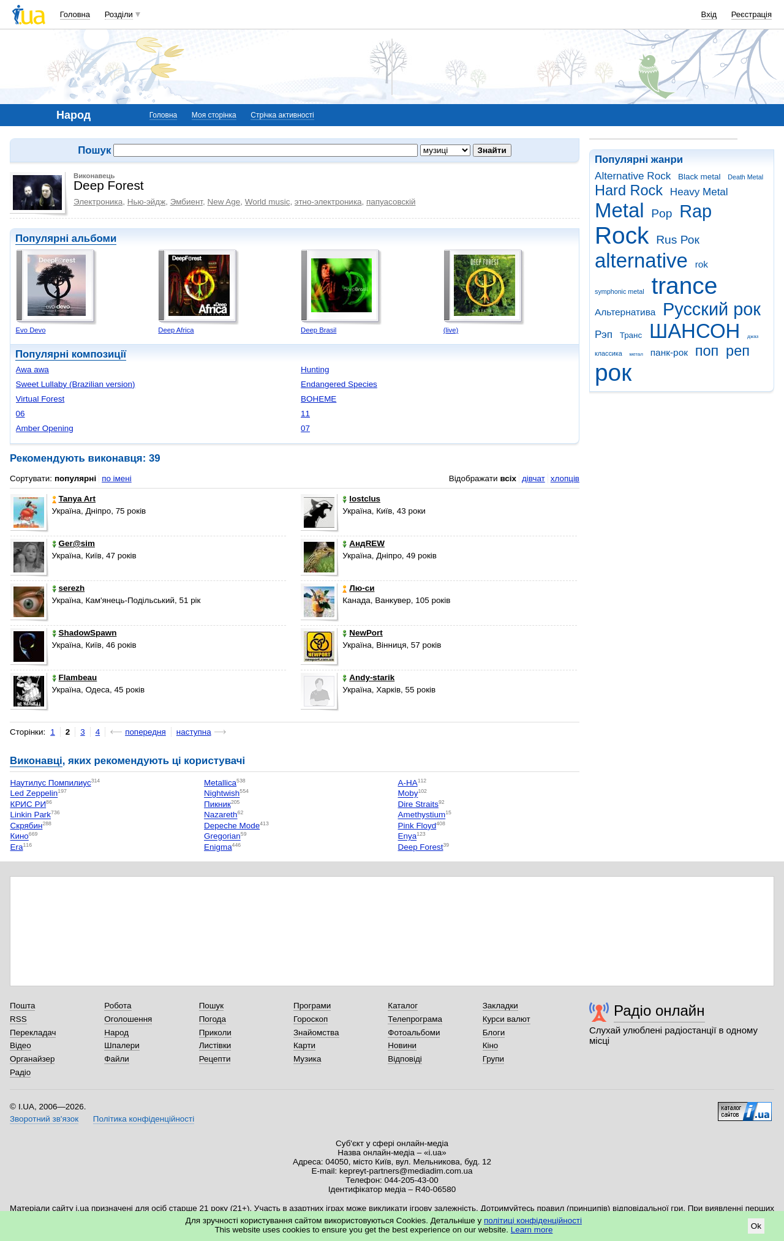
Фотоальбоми (414, 1032)
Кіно (491, 1045)
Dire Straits (418, 804)
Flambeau (74, 677)
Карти (304, 1045)
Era (16, 847)
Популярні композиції (70, 354)
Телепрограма (415, 1019)
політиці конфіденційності (533, 1220)
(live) (450, 330)
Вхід (709, 14)
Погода (212, 1019)
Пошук (211, 1005)
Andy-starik (368, 677)
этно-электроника (328, 201)
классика (608, 353)
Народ (116, 1032)
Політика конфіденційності (143, 1118)
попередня (145, 732)
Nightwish (221, 793)
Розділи (119, 14)
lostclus (361, 498)
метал (636, 354)
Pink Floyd (417, 825)
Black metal (699, 176)
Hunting (315, 369)
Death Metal (745, 177)
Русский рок (712, 309)
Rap (695, 211)
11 (305, 413)
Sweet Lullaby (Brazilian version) (75, 384)
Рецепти (215, 1058)
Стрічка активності (282, 115)
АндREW (363, 543)
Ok (756, 1226)
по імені (117, 478)
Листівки (215, 1045)
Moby (408, 793)
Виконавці (36, 761)
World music (267, 201)
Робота (117, 1005)
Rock (622, 235)
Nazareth (221, 815)
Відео (20, 1045)
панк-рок (669, 352)
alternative (641, 260)
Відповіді (405, 1058)
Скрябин (26, 825)
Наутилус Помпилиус (50, 782)
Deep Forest (420, 847)
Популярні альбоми (65, 238)
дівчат (533, 478)
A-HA (408, 782)
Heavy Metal (699, 192)
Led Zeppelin (34, 793)
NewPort (362, 632)
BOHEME (318, 398)
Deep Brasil (318, 330)
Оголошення (128, 1019)
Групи (493, 1058)
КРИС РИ (28, 804)
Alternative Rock (633, 176)
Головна (75, 14)
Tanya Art (74, 498)
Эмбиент (186, 201)
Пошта (22, 1005)
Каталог (403, 1005)
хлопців (565, 478)
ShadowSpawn (84, 632)
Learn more (532, 1229)
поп (707, 351)
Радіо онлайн (659, 1010)
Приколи (215, 1032)
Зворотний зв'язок (44, 1118)
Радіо (20, 1072)
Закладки (500, 1005)
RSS (18, 1019)
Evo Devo (31, 330)
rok (701, 264)
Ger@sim (73, 543)
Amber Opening (45, 428)
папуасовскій (391, 201)
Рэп (603, 334)
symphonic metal (619, 291)
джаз (752, 336)
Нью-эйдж (146, 201)
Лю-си (358, 588)
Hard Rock (629, 190)
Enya (407, 836)
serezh (68, 588)
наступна (193, 732)
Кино (19, 836)
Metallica (220, 782)
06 (20, 413)
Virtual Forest (40, 398)
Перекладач (33, 1032)
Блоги (494, 1032)
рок (613, 372)
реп (738, 351)
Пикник (217, 804)
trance (684, 285)
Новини (402, 1045)
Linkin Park (30, 815)
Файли (116, 1058)
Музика (307, 1058)
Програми (312, 1005)
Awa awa (32, 369)
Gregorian (222, 836)
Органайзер (32, 1058)
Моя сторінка (214, 115)
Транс (631, 335)
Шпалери (121, 1045)
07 (305, 428)
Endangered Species (339, 384)
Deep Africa (176, 330)
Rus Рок (677, 239)
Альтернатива (625, 312)
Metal (619, 210)
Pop (661, 213)
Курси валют (506, 1019)
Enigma (218, 847)
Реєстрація (751, 14)
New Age (223, 201)
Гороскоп (310, 1019)
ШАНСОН (694, 331)
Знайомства (316, 1032)
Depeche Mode (232, 825)
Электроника (98, 201)
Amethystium (422, 815)
